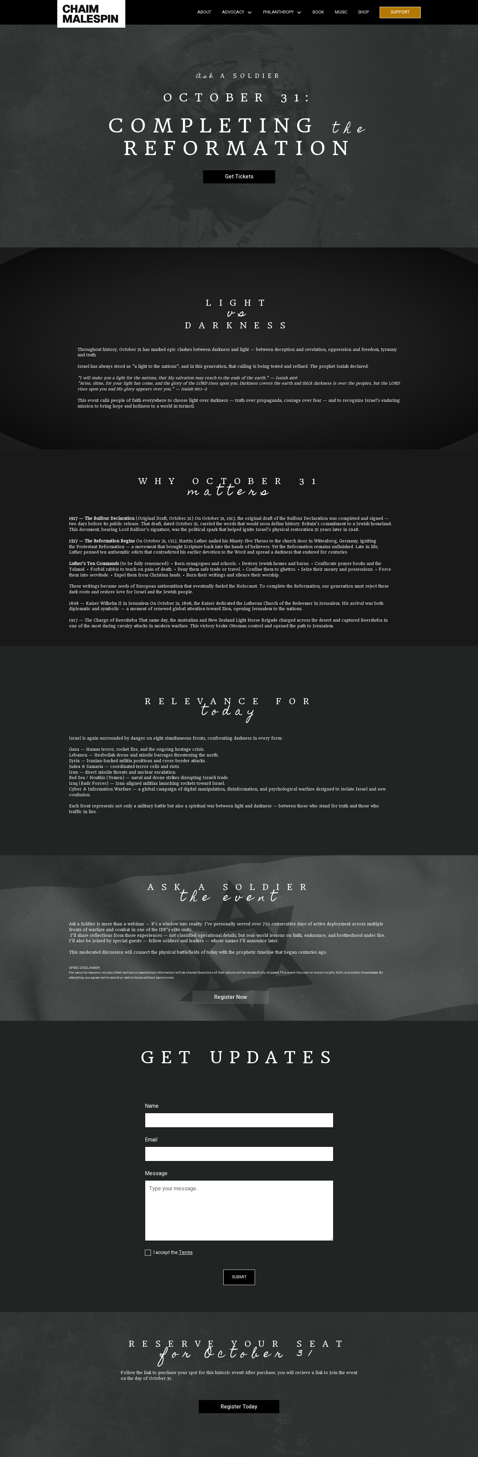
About (204, 12)
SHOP (363, 12)
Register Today (239, 1407)
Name (152, 1106)
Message (156, 1173)
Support (400, 12)
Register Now (230, 997)
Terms (186, 1252)
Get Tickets (239, 177)
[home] (91, 12)
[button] (237, 12)
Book (318, 12)
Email (151, 1140)
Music (341, 12)
